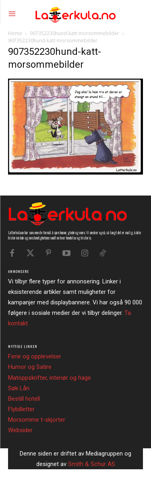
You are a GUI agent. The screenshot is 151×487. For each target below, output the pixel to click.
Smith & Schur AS (91, 464)
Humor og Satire (30, 366)
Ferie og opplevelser (34, 356)
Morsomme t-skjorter (36, 419)
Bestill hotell (24, 398)
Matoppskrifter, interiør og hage (49, 377)
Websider (20, 430)
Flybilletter (21, 409)
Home (15, 33)
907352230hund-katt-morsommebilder (74, 33)
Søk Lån (18, 388)
